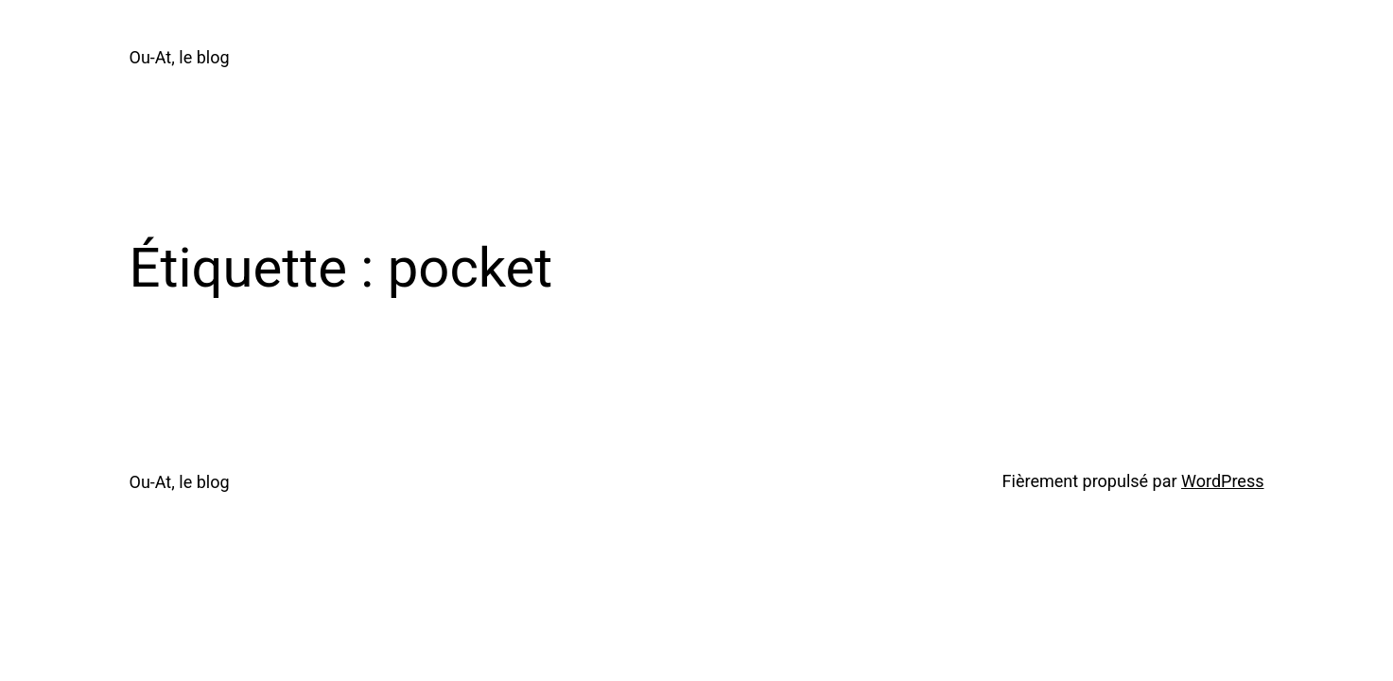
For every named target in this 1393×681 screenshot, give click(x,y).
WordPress (1222, 481)
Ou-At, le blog (180, 57)
